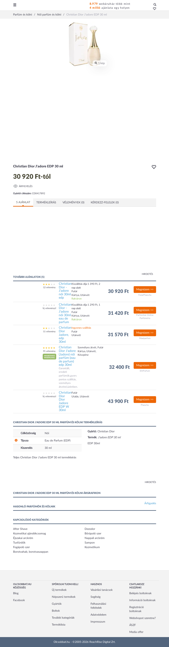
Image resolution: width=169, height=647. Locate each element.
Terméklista (58, 624)
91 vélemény (49, 351)
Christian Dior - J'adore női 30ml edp (65, 290)
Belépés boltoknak (140, 593)
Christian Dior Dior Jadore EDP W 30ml (65, 401)
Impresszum (98, 621)
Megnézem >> (145, 289)
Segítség (95, 597)
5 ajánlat (23, 202)
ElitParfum (145, 371)
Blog (15, 593)
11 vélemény (49, 331)
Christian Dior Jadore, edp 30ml (65, 334)
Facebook (19, 600)
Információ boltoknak (142, 600)
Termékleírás (46, 202)
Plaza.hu (145, 405)
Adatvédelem (98, 614)
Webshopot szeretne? (142, 618)
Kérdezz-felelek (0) (105, 202)
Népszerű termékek (63, 597)
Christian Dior (106, 431)
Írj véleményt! (49, 308)
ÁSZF (132, 625)
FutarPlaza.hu (144, 295)
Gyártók (57, 604)
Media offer (136, 632)
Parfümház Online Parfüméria (145, 316)
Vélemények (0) (73, 202)
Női (47, 433)
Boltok (56, 610)
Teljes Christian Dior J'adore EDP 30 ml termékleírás (44, 457)
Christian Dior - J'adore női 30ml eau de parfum (65, 313)
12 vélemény (49, 287)
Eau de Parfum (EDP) (57, 440)
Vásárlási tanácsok (102, 590)
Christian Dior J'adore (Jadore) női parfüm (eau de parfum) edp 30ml (67, 356)
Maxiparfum (145, 338)
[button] (153, 9)
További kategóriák (63, 617)
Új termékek (59, 590)
